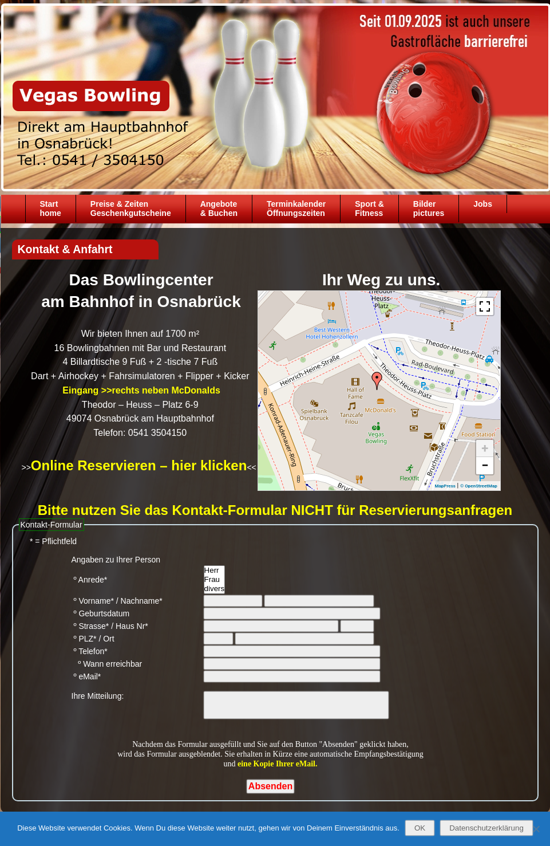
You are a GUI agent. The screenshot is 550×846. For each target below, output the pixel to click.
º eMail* (86, 676)
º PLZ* (84, 638)
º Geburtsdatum (101, 613)
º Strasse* (90, 626)
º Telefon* (90, 651)
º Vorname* (93, 600)
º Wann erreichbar (107, 663)
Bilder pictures (428, 208)
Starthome (50, 208)
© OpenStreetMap (478, 486)
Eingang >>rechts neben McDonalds (140, 390)
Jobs (482, 203)
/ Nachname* (139, 600)
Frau (214, 579)
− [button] (484, 465)
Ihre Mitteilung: (98, 696)
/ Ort (106, 638)
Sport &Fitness (369, 208)
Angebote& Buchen (219, 208)
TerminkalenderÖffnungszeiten (296, 208)
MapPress (445, 486)
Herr (214, 570)
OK (419, 828)
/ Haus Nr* (129, 626)
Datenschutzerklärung (486, 828)
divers (214, 588)
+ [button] (484, 448)
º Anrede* (90, 579)
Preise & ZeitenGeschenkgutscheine (130, 208)
